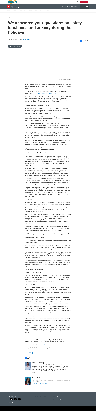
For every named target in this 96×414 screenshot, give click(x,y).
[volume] (12, 9)
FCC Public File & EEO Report (41, 399)
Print (86, 43)
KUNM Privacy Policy (57, 402)
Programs (22, 13)
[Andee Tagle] (28, 384)
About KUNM (38, 13)
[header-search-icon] (78, 3)
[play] (8, 9)
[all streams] (84, 9)
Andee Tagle (26, 42)
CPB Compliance (56, 399)
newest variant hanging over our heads (46, 96)
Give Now (85, 3)
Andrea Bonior (44, 103)
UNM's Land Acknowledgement (41, 402)
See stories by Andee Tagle (39, 386)
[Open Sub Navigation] (10, 13)
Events (30, 13)
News (8, 13)
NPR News (11, 20)
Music (14, 13)
